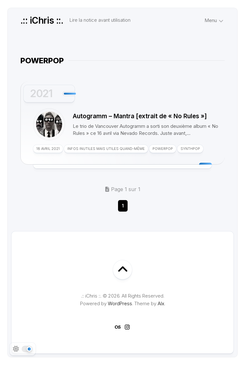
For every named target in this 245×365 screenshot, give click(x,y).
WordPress (120, 303)
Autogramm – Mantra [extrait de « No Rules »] (140, 116)
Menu (210, 20)
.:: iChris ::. (41, 20)
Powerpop (162, 148)
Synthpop (190, 148)
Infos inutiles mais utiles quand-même (106, 148)
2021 (41, 93)
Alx (161, 303)
